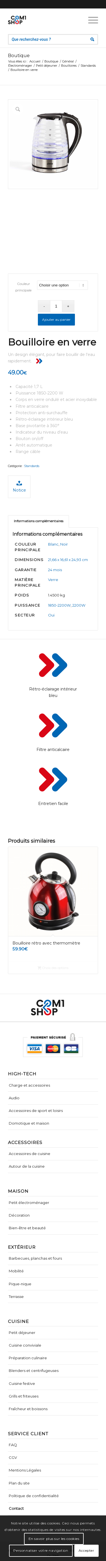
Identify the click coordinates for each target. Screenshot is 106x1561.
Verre (53, 579)
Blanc (53, 544)
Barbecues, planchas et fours (35, 1258)
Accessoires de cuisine (29, 1153)
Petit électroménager (29, 1202)
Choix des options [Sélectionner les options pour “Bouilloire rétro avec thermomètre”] (53, 967)
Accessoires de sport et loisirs (36, 1110)
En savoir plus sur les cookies (54, 1539)
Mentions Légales (25, 1470)
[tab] (38, 521)
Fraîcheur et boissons (28, 1409)
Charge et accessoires (29, 1085)
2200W (78, 605)
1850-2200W (59, 605)
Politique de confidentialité (34, 1495)
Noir (64, 544)
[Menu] (90, 20)
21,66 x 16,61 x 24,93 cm (68, 559)
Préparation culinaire (28, 1358)
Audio (14, 1098)
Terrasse (16, 1296)
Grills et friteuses (23, 1396)
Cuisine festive (22, 1383)
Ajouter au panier (56, 319)
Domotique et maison (29, 1123)
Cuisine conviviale (25, 1345)
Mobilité (16, 1271)
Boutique (19, 55)
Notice (19, 486)
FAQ (13, 1445)
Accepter (86, 1550)
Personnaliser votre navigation (40, 1550)
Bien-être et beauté (27, 1228)
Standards (31, 466)
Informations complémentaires (38, 521)
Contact (16, 1508)
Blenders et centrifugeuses (34, 1370)
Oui (51, 615)
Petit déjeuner (22, 1332)
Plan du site (19, 1483)
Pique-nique (20, 1284)
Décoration (19, 1215)
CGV (13, 1457)
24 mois (55, 570)
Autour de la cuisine (27, 1166)
